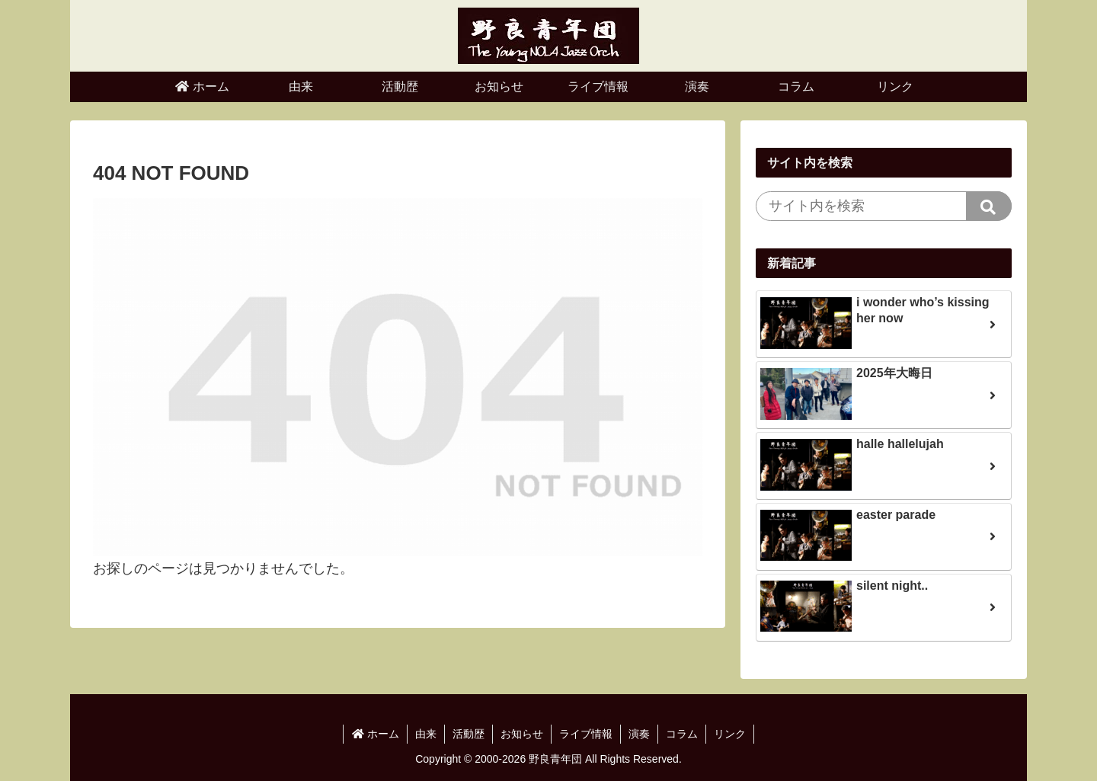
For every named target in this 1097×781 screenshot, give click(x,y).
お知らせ (522, 734)
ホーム (375, 734)
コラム (682, 734)
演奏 (639, 734)
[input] (884, 206)
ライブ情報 (585, 734)
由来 (426, 734)
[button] (989, 206)
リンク (730, 734)
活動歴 (469, 734)
